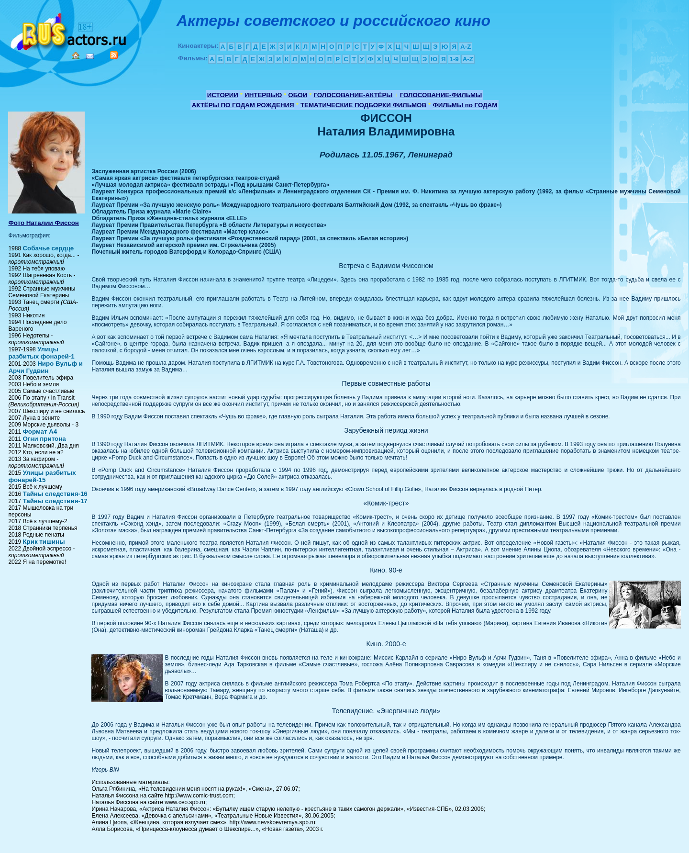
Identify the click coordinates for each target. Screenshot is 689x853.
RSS (114, 55)
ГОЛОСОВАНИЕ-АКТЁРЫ (352, 95)
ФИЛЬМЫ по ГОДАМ (465, 105)
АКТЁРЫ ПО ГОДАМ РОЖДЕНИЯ (243, 105)
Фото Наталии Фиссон (43, 222)
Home (75, 55)
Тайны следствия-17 (54, 501)
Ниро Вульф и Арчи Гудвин (45, 367)
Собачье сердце (48, 248)
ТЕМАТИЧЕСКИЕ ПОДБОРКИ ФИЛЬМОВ (363, 105)
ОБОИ (297, 95)
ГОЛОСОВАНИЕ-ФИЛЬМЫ (441, 95)
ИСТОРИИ (222, 95)
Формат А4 (39, 431)
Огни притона (44, 438)
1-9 (453, 59)
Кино (69, 30)
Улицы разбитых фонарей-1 (41, 353)
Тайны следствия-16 (54, 493)
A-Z (465, 46)
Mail (90, 56)
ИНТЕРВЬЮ (263, 95)
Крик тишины (43, 541)
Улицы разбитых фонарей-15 (42, 476)
